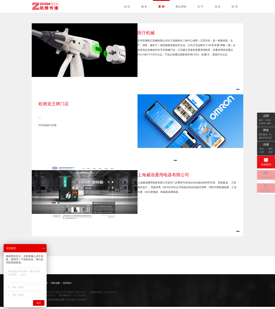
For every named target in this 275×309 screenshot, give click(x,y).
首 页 (127, 6)
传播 (266, 144)
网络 (266, 130)
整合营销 (181, 6)
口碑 (261, 152)
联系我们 (67, 285)
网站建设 (263, 134)
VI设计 (268, 120)
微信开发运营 (265, 137)
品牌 (266, 115)
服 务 (144, 6)
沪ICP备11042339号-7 (77, 302)
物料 (269, 123)
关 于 (200, 6)
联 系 (235, 6)
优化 (261, 149)
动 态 (218, 6)
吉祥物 (262, 123)
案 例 (161, 6)
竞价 (270, 149)
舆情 (270, 152)
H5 (270, 134)
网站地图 (55, 285)
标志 (261, 120)
